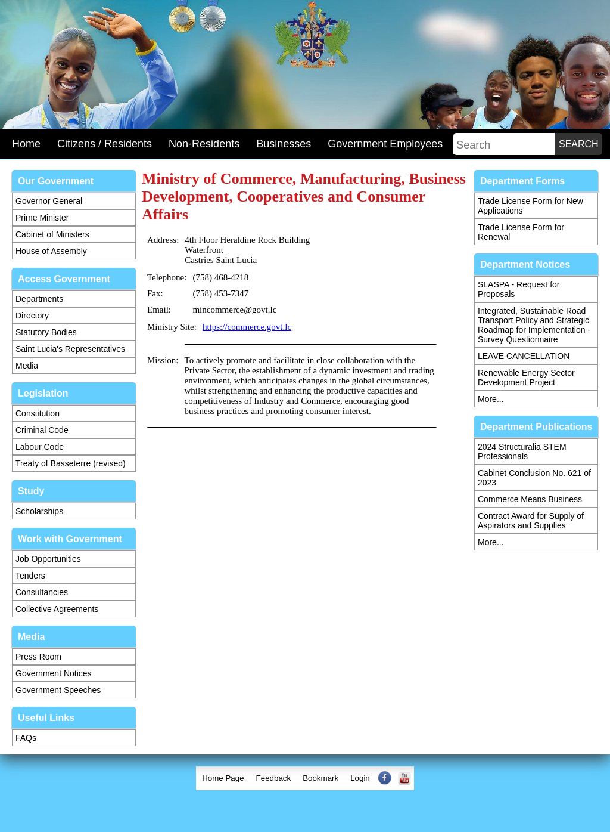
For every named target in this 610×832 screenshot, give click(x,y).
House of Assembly (51, 251)
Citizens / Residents (104, 144)
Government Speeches (58, 690)
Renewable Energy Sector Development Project (526, 377)
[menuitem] (223, 778)
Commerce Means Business (530, 499)
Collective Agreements (56, 609)
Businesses (283, 144)
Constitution (37, 413)
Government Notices (53, 673)
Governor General (48, 201)
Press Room (38, 656)
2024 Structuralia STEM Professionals (522, 451)
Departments (39, 299)
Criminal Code (42, 430)
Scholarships (39, 511)
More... (491, 399)
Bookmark (320, 778)
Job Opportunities (48, 559)
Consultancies (41, 592)
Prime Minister (42, 217)
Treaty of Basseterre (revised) (70, 463)
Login (360, 778)
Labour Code (39, 446)
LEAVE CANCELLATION (523, 356)
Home (26, 144)
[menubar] (305, 778)
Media (26, 365)
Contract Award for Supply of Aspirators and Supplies (531, 520)
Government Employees (385, 144)
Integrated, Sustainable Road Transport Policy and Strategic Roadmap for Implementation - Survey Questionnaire (534, 325)
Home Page (223, 778)
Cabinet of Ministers (52, 234)
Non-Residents (204, 144)
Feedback (273, 778)
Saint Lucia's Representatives (70, 349)
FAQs (25, 738)
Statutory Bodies (46, 332)
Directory (32, 315)
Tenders (30, 575)
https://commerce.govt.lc (247, 327)
